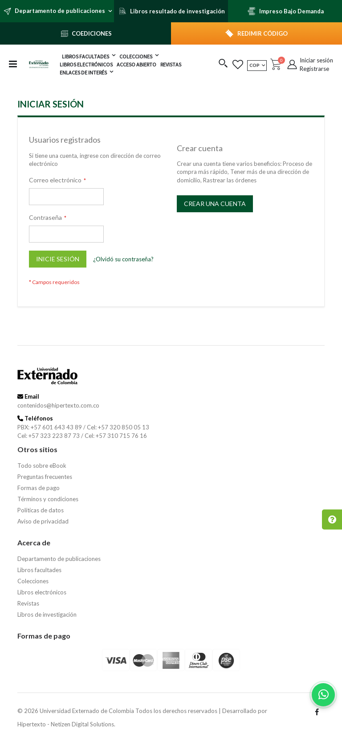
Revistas (28, 603)
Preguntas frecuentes (44, 476)
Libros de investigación (47, 614)
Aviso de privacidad (43, 521)
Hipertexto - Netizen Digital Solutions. (66, 724)
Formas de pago (38, 487)
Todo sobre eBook (41, 465)
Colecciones (33, 581)
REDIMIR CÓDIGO (262, 33)
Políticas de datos (40, 510)
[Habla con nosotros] (323, 694)
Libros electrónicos (41, 592)
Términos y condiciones (47, 499)
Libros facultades (39, 569)
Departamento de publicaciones (59, 558)
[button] (223, 64)
